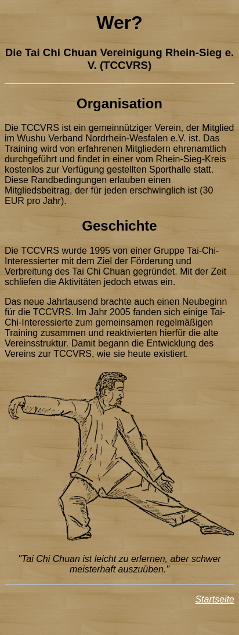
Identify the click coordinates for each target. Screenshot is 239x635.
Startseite (214, 599)
